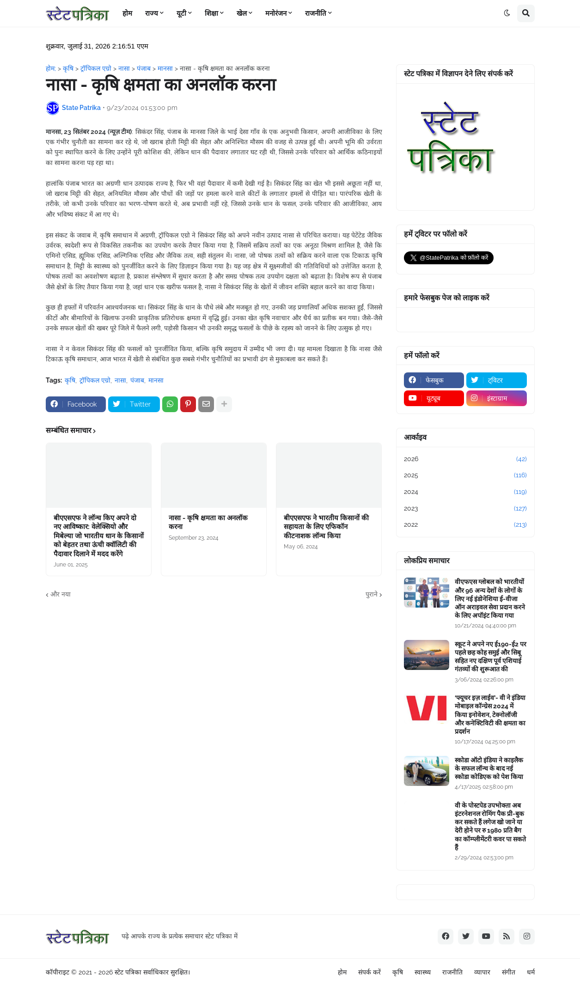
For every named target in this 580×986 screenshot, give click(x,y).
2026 (465, 459)
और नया (60, 594)
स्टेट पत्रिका (128, 972)
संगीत (508, 972)
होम (342, 972)
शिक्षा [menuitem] (211, 13)
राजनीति (452, 972)
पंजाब (137, 380)
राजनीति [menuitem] (315, 13)
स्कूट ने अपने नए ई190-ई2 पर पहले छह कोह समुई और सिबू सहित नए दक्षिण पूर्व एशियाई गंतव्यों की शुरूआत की (490, 656)
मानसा (156, 380)
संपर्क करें (369, 972)
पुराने (372, 594)
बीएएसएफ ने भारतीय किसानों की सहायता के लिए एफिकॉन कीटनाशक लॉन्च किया (326, 527)
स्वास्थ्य (423, 972)
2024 (465, 492)
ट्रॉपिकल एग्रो (94, 380)
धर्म (531, 972)
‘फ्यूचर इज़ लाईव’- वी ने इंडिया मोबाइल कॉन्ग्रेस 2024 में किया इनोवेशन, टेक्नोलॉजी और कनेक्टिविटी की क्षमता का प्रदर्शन (490, 714)
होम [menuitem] (127, 13)
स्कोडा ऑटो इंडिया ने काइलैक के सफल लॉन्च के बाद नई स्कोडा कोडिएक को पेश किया (489, 768)
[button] (507, 13)
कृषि (70, 380)
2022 (465, 525)
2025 (465, 475)
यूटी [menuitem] (181, 13)
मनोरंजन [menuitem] (276, 13)
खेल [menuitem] (242, 13)
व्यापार (482, 972)
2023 (465, 508)
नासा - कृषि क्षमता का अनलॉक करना (208, 522)
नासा (120, 380)
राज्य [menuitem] (151, 13)
